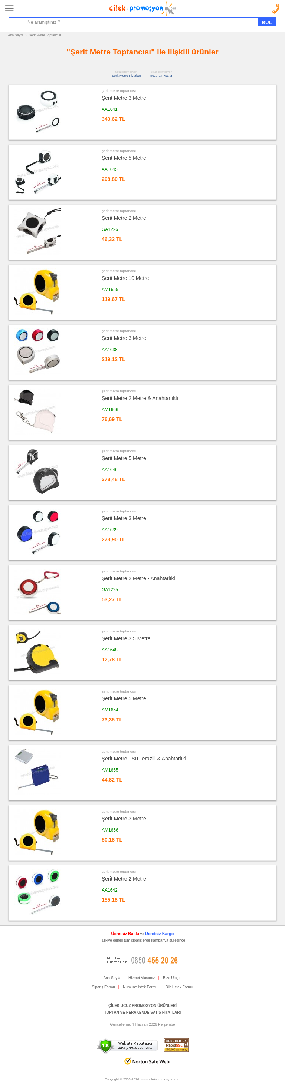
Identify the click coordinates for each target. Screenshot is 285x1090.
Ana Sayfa (15, 35)
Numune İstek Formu (140, 987)
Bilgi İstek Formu (179, 987)
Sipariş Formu (103, 987)
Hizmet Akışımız (141, 978)
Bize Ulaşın (172, 978)
